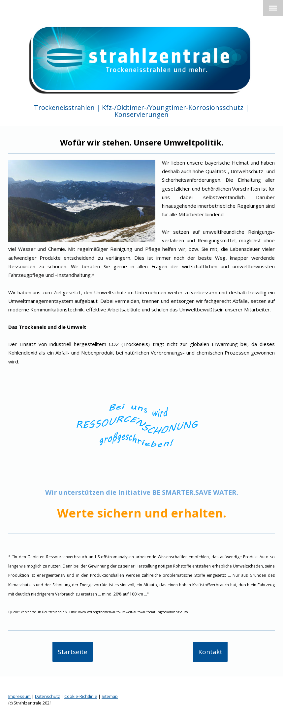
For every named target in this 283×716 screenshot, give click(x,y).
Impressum (19, 696)
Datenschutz (47, 696)
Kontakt (210, 652)
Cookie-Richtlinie (80, 696)
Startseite (72, 652)
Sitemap (110, 696)
